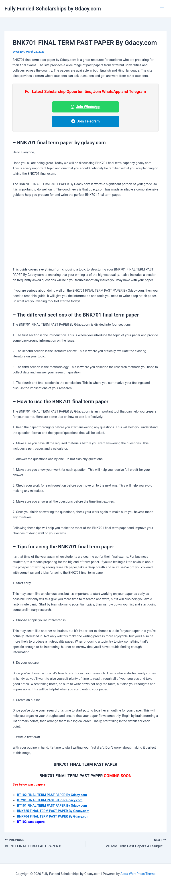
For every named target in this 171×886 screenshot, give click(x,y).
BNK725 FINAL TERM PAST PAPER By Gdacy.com (53, 811)
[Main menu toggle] (162, 9)
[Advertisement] (86, 234)
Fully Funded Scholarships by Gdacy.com (52, 9)
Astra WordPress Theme (137, 874)
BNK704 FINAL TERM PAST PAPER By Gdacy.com (53, 816)
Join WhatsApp (85, 107)
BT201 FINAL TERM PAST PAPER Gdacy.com (49, 800)
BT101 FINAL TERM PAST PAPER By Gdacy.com (52, 806)
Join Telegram (85, 121)
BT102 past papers (31, 822)
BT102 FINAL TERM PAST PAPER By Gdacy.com (52, 795)
